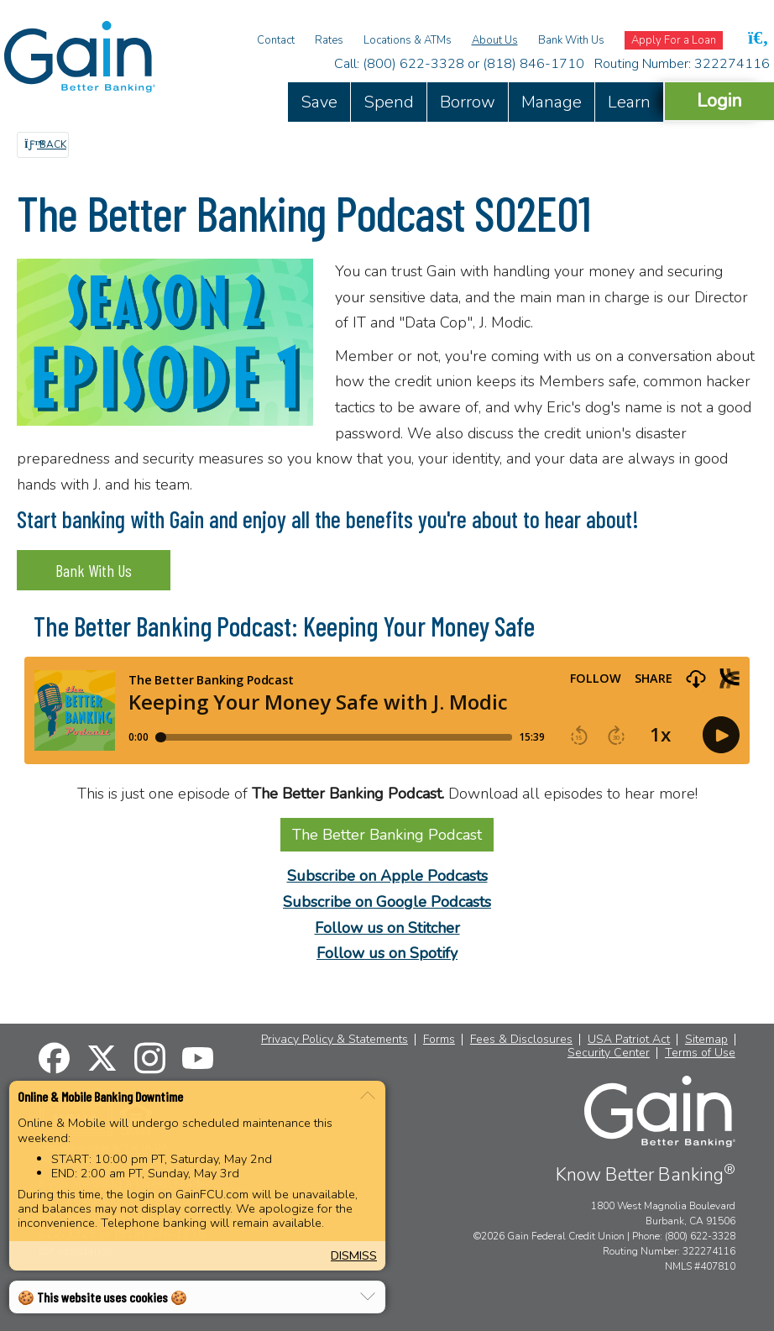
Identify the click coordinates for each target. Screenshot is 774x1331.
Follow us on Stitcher (387, 928)
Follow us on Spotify (387, 953)
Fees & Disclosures (521, 1039)
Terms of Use (700, 1053)
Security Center (608, 1053)
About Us (495, 40)
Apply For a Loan (673, 40)
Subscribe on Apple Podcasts (387, 876)
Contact (276, 40)
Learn (629, 102)
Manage (551, 102)
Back (45, 144)
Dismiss (354, 1255)
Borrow (467, 102)
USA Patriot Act (629, 1039)
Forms (439, 1039)
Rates (329, 40)
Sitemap (706, 1039)
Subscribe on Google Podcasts (387, 902)
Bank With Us (571, 40)
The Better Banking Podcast (387, 835)
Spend (388, 102)
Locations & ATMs (407, 40)
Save (319, 102)
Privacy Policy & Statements (334, 1039)
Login (719, 100)
